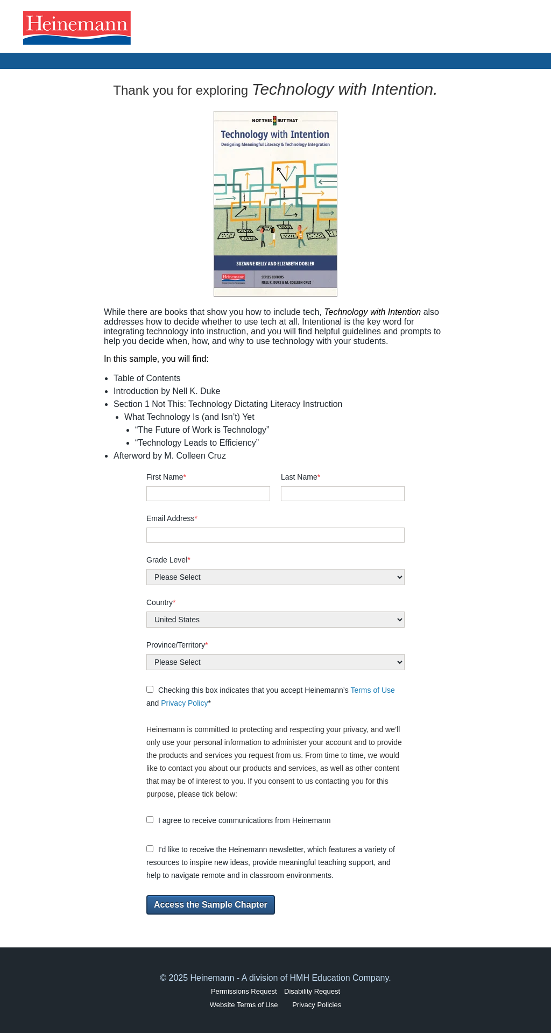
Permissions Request (244, 991)
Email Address (171, 518)
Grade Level (168, 560)
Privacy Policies (316, 1005)
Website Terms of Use (244, 1005)
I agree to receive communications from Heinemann (238, 820)
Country (160, 602)
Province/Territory (177, 645)
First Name (166, 477)
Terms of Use (372, 690)
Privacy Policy (184, 703)
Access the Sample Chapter (210, 904)
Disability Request (312, 991)
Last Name (300, 477)
